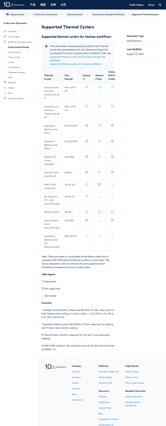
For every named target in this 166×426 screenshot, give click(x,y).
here (54, 349)
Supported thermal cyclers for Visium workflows (75, 63)
